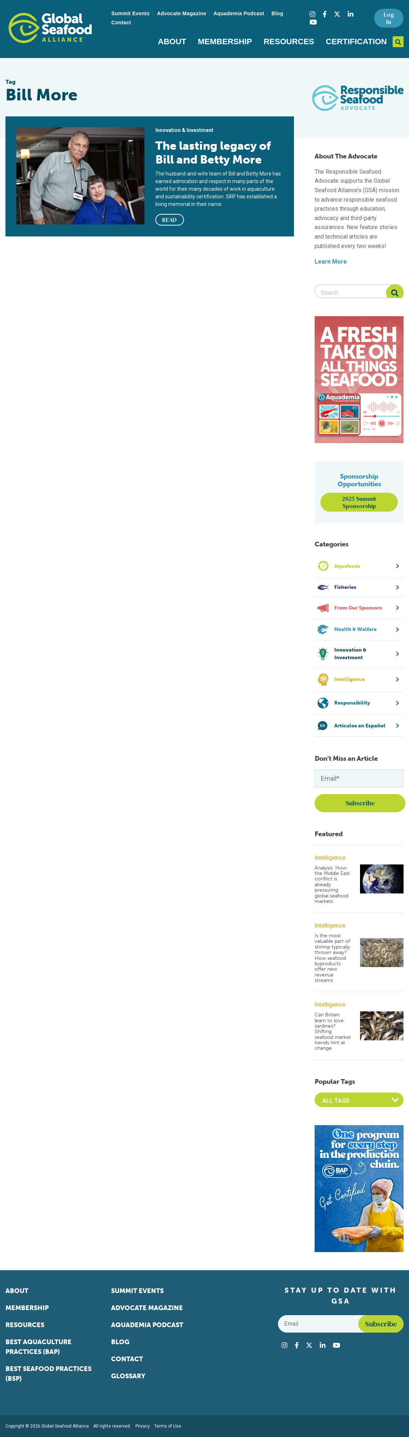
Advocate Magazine (181, 13)
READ (169, 220)
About (172, 41)
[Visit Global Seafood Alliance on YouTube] (313, 22)
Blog (277, 13)
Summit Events (130, 13)
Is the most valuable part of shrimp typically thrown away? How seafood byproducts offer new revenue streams (332, 958)
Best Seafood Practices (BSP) (48, 1374)
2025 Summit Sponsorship (359, 502)
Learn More (331, 261)
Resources (288, 41)
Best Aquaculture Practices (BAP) (38, 1347)
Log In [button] (389, 18)
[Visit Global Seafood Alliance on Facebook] (324, 14)
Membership (225, 41)
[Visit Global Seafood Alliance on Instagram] (312, 14)
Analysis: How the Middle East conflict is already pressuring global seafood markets (332, 884)
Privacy (142, 1426)
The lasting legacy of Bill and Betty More (213, 152)
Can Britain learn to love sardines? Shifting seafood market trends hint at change (333, 1031)
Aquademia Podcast (238, 13)
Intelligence (330, 857)
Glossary (128, 1376)
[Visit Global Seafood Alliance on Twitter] (337, 14)
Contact (121, 22)
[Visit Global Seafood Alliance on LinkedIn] (350, 14)
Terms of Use (167, 1426)
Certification (356, 41)
